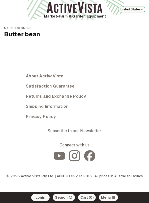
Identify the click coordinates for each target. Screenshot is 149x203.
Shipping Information (47, 106)
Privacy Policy (41, 116)
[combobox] (132, 9)
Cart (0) (87, 197)
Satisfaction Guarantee (50, 86)
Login (40, 197)
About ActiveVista (45, 76)
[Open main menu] (108, 197)
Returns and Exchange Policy (56, 96)
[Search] (64, 197)
